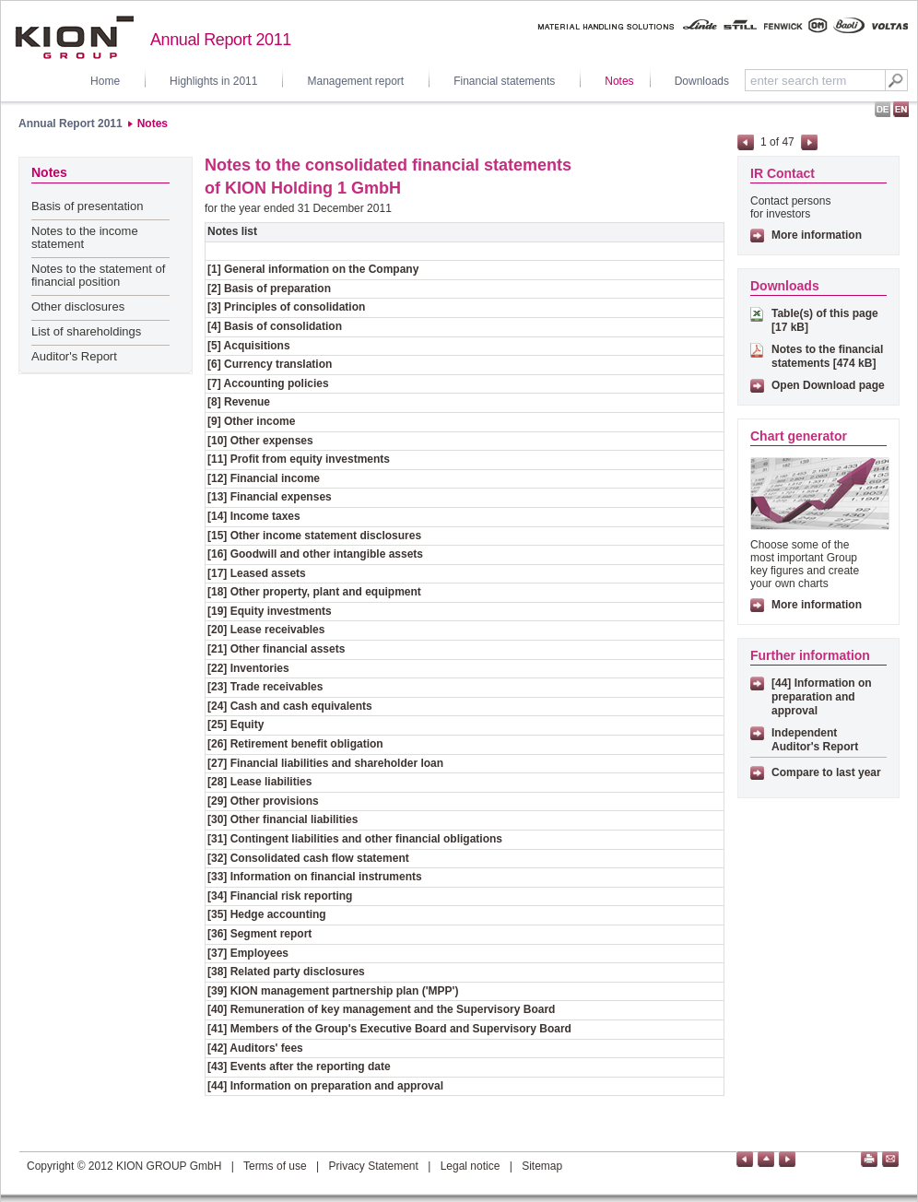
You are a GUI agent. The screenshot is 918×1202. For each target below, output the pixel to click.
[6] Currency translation (269, 364)
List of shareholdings (86, 331)
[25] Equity (235, 724)
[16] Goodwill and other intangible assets (315, 554)
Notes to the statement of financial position (98, 275)
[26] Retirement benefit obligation (295, 743)
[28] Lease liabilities (259, 781)
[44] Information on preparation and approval (325, 1085)
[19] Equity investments (269, 611)
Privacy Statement (373, 1166)
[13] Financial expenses (269, 496)
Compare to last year (826, 772)
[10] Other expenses (260, 440)
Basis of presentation (87, 206)
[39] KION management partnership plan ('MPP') (332, 990)
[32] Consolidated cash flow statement (308, 858)
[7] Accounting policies (268, 383)
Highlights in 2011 (213, 81)
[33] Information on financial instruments (314, 876)
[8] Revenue (238, 401)
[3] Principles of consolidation (286, 306)
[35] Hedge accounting (266, 914)
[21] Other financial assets (276, 648)
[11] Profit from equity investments (298, 459)
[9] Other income (251, 421)
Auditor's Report (74, 356)
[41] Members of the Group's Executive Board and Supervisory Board (389, 1028)
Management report (355, 81)
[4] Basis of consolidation (274, 326)
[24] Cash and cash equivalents (289, 706)
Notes (619, 81)
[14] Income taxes (253, 516)
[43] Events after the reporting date (299, 1066)
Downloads (702, 81)
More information (816, 235)
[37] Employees (247, 953)
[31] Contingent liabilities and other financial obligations (354, 838)
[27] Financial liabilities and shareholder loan (325, 763)
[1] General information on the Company (312, 269)
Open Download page (828, 385)
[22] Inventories (248, 668)
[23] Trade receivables (265, 686)
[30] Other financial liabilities (282, 819)
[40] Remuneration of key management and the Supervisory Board (381, 1009)
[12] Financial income (263, 478)
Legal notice (470, 1166)
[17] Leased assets (256, 573)
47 (788, 142)
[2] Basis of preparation (269, 288)
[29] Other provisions (263, 801)
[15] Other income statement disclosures (314, 535)
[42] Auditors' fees (255, 1048)
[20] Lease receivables (265, 629)
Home (105, 81)
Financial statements (504, 81)
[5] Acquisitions (248, 345)
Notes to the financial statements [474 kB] (827, 356)
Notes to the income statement (84, 237)
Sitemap (542, 1166)
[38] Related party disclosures (286, 971)
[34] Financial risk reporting (279, 896)
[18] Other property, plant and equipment (314, 591)
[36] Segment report (259, 933)
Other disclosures (77, 306)
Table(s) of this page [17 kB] (824, 320)
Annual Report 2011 (70, 123)
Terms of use (275, 1166)
